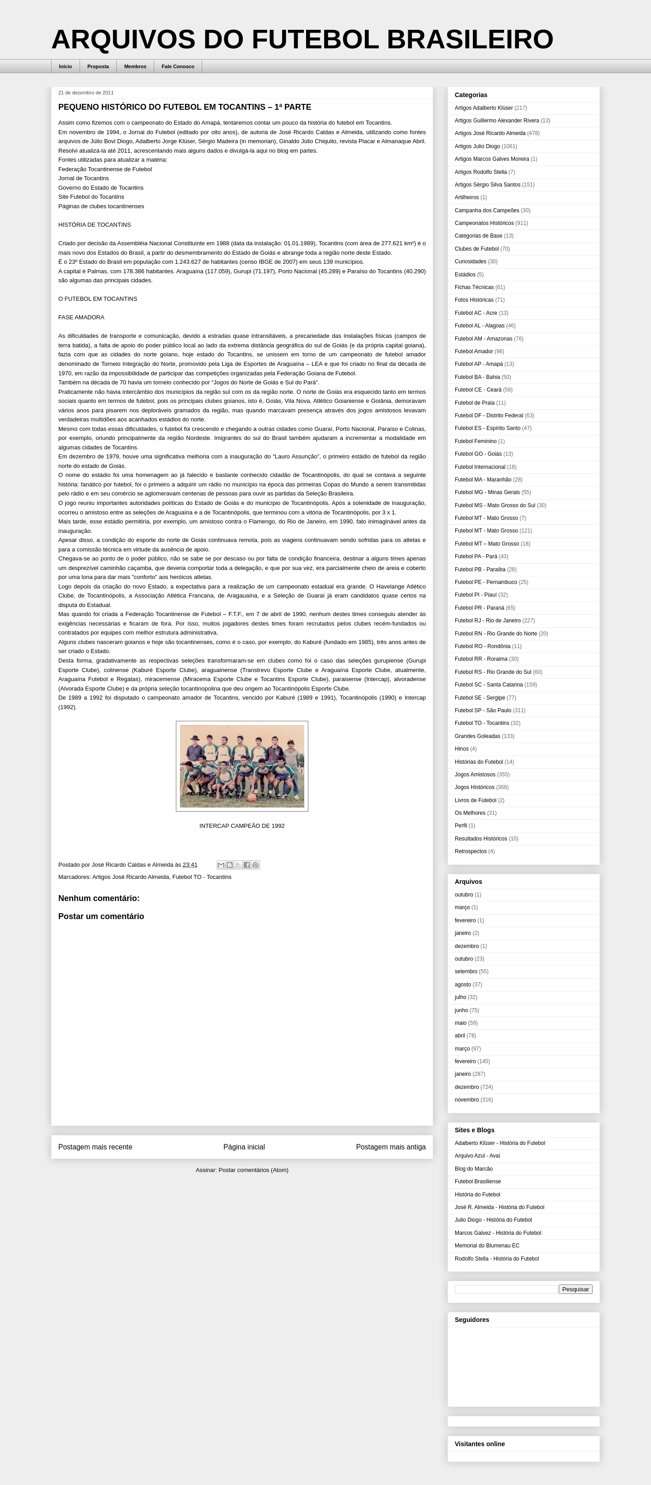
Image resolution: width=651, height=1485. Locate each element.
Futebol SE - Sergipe (480, 698)
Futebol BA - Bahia (477, 377)
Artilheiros (467, 197)
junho (461, 1010)
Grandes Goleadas (477, 736)
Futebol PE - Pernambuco (486, 582)
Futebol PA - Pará (476, 556)
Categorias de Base (478, 236)
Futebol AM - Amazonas (483, 339)
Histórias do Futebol (479, 762)
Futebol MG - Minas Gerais (487, 492)
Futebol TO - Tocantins (201, 876)
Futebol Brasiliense (478, 1181)
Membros (135, 66)
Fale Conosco (178, 66)
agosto (463, 984)
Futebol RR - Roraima (481, 659)
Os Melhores (470, 813)
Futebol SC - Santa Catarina (489, 685)
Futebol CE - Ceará (478, 390)
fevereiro (465, 920)
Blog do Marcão (474, 1169)
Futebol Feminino (476, 441)
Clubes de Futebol (477, 249)
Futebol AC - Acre (476, 313)
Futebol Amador (474, 351)
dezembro (467, 946)
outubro (464, 895)
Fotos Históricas (474, 300)
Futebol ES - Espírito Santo (487, 428)
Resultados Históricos (481, 839)
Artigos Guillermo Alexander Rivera (497, 120)
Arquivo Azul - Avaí (477, 1156)
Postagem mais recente (95, 1147)
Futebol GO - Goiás (478, 454)
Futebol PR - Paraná (479, 608)
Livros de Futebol (475, 800)
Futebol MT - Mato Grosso (486, 518)
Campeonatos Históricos (484, 223)
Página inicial (244, 1147)
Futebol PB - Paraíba (480, 569)
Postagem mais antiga (391, 1147)
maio (461, 1023)
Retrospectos (471, 851)
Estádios (465, 274)
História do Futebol (477, 1194)
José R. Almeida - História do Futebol (499, 1207)
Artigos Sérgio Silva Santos (487, 185)
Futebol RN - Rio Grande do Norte (496, 633)
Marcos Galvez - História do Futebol (498, 1233)
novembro (467, 1100)
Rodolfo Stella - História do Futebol (497, 1259)
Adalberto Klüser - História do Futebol (500, 1143)
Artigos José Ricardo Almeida (130, 876)
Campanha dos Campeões (487, 210)
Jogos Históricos (475, 787)
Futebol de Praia (475, 403)
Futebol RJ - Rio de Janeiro (488, 620)
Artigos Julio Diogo (477, 146)
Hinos (462, 749)
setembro (466, 971)
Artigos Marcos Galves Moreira (492, 159)
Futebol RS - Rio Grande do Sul (493, 672)
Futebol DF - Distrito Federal (489, 415)
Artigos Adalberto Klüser (484, 108)
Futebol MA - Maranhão (483, 479)
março (462, 907)
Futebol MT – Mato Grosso (487, 544)
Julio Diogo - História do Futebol (493, 1220)
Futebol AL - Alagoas (480, 325)
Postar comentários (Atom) (253, 1170)
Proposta (98, 66)
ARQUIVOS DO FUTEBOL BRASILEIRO (302, 39)
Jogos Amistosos (475, 774)
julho (460, 997)
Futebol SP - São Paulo (483, 710)
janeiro (463, 933)
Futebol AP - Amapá (479, 364)
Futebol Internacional (480, 467)
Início (65, 66)
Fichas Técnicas (474, 287)
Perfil (461, 825)
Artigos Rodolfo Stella (481, 172)
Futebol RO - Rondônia (482, 646)
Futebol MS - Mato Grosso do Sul (495, 505)
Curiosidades (470, 261)
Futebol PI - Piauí (476, 595)
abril (460, 1035)
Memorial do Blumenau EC (487, 1245)
